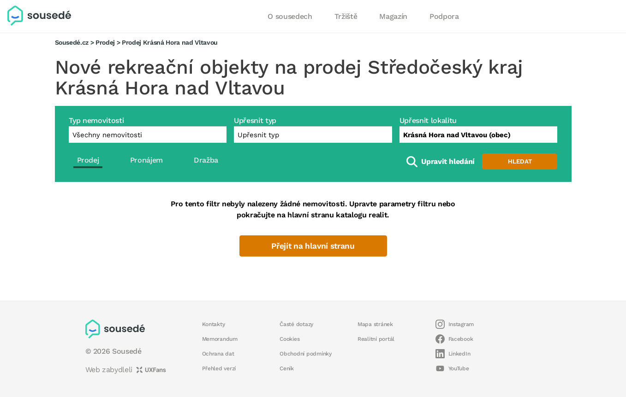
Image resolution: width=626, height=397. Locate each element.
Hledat (520, 161)
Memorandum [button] (220, 339)
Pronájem (146, 160)
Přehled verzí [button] (219, 368)
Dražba (206, 160)
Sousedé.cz (72, 42)
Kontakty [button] (213, 324)
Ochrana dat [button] (218, 353)
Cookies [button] (289, 339)
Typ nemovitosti (96, 120)
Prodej (105, 42)
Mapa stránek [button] (375, 324)
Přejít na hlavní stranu (313, 246)
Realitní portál (376, 339)
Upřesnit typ (255, 120)
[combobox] (478, 134)
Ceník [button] (287, 368)
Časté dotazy (296, 324)
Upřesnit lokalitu (428, 120)
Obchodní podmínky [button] (306, 353)
